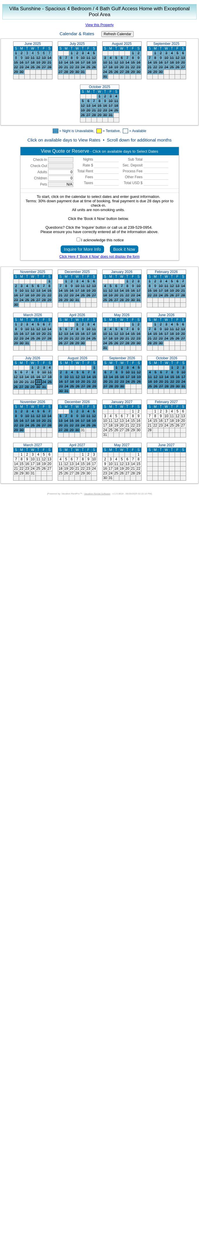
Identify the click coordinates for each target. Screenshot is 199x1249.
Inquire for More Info (82, 249)
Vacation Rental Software (97, 493)
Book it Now (124, 249)
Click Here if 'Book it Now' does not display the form (99, 257)
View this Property (99, 25)
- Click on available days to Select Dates (99, 151)
